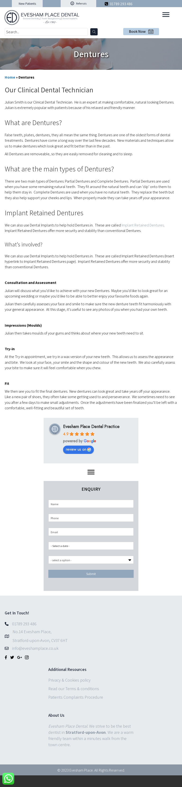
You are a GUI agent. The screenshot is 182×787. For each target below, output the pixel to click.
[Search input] (46, 32)
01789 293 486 (120, 3)
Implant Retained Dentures (143, 225)
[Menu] (165, 15)
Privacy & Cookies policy (69, 680)
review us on (78, 449)
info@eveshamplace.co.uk (35, 648)
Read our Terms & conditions (73, 688)
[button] (27, 3)
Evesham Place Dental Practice (91, 427)
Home (10, 77)
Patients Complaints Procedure (75, 697)
